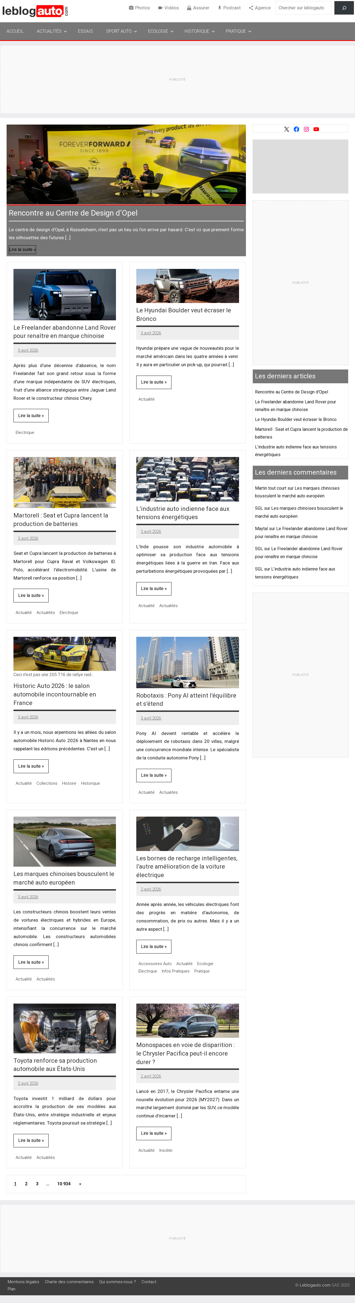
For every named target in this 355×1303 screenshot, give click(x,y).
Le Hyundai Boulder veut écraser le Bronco (296, 419)
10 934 (64, 1183)
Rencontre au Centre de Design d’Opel (73, 212)
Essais (85, 31)
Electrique (25, 432)
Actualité (146, 399)
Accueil (15, 31)
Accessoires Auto (155, 963)
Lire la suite (20, 249)
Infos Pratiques (176, 971)
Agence (263, 7)
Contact (149, 1281)
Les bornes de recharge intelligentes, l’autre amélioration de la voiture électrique (186, 867)
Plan (11, 1289)
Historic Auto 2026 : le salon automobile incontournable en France (54, 694)
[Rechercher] (344, 8)
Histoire (69, 783)
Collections (47, 783)
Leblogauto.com (315, 1285)
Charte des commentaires (69, 1281)
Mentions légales (23, 1281)
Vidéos (171, 7)
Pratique (238, 31)
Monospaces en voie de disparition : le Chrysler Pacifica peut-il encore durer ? (185, 1053)
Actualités (52, 31)
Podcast (232, 7)
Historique (200, 31)
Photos (142, 7)
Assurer (201, 7)
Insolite (166, 1150)
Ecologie (161, 31)
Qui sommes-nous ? (117, 1281)
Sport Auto (121, 31)
